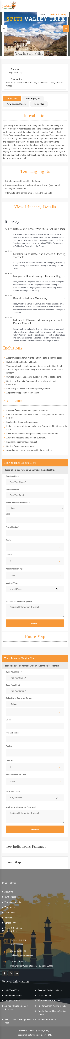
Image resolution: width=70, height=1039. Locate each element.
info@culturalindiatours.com (21, 955)
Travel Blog (9, 912)
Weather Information (47, 1019)
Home (42, 14)
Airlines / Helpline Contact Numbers (16, 1007)
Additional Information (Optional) (19, 601)
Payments (9, 918)
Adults (8, 540)
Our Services (10, 897)
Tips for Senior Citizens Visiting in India (52, 1013)
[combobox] (35, 508)
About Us (8, 892)
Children (9, 555)
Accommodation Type (14, 569)
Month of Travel (12, 583)
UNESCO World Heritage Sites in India (19, 1021)
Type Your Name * (13, 476)
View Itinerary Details (16, 104)
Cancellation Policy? (26, 1031)
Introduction (12, 98)
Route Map (39, 104)
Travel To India (44, 995)
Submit (35, 623)
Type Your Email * (13, 489)
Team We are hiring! (13, 902)
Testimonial (9, 907)
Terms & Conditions (13, 928)
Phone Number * (12, 527)
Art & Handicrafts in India (49, 1001)
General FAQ (10, 923)
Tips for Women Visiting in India (52, 1006)
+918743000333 (16, 944)
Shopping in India (12, 1001)
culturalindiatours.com (37, 1035)
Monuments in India (13, 995)
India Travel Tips (11, 990)
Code (8, 514)
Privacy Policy (43, 1031)
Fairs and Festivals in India (50, 990)
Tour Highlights (33, 98)
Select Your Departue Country (18, 502)
